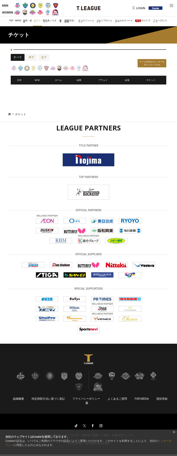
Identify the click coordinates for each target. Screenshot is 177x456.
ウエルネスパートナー (124, 21)
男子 (31, 57)
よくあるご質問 (117, 398)
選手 (60, 21)
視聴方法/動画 (69, 21)
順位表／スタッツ (49, 21)
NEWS (18, 20)
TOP (11, 20)
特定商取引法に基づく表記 (48, 398)
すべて (17, 57)
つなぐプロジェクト (104, 21)
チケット (37, 21)
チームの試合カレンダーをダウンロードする (151, 63)
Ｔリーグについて (160, 21)
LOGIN (140, 8)
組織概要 (18, 398)
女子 (44, 57)
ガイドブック (142, 21)
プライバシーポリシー (86, 398)
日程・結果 (27, 21)
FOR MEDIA (142, 398)
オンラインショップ (86, 21)
